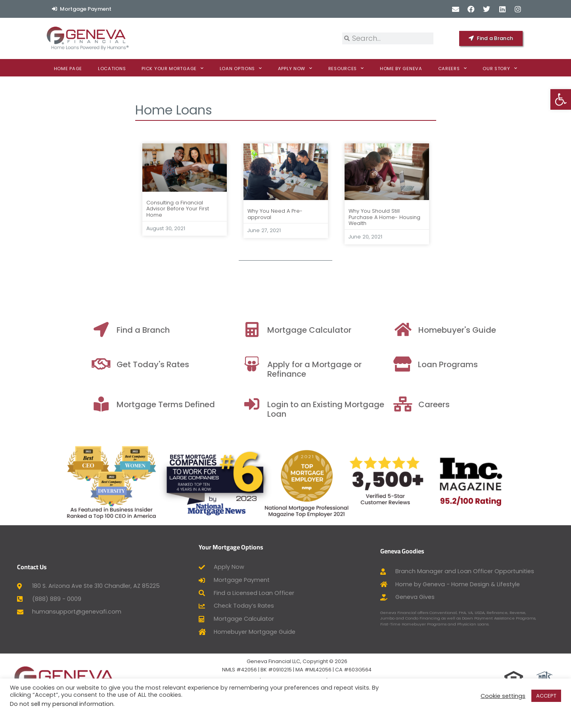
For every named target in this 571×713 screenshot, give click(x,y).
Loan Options (241, 68)
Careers (452, 68)
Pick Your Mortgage (172, 68)
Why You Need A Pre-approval (275, 214)
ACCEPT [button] (546, 696)
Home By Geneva (401, 68)
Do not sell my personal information (61, 704)
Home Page (68, 68)
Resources (346, 68)
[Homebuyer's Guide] (503, 329)
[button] (560, 99)
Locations (112, 68)
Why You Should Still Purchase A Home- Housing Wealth (384, 217)
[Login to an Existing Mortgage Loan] (350, 404)
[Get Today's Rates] (200, 364)
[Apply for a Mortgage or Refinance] (350, 364)
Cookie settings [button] (503, 696)
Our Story (500, 68)
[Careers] (503, 404)
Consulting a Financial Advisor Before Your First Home (177, 209)
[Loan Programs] (501, 364)
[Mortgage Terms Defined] (200, 404)
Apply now (295, 68)
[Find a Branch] (200, 329)
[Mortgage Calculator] (350, 329)
